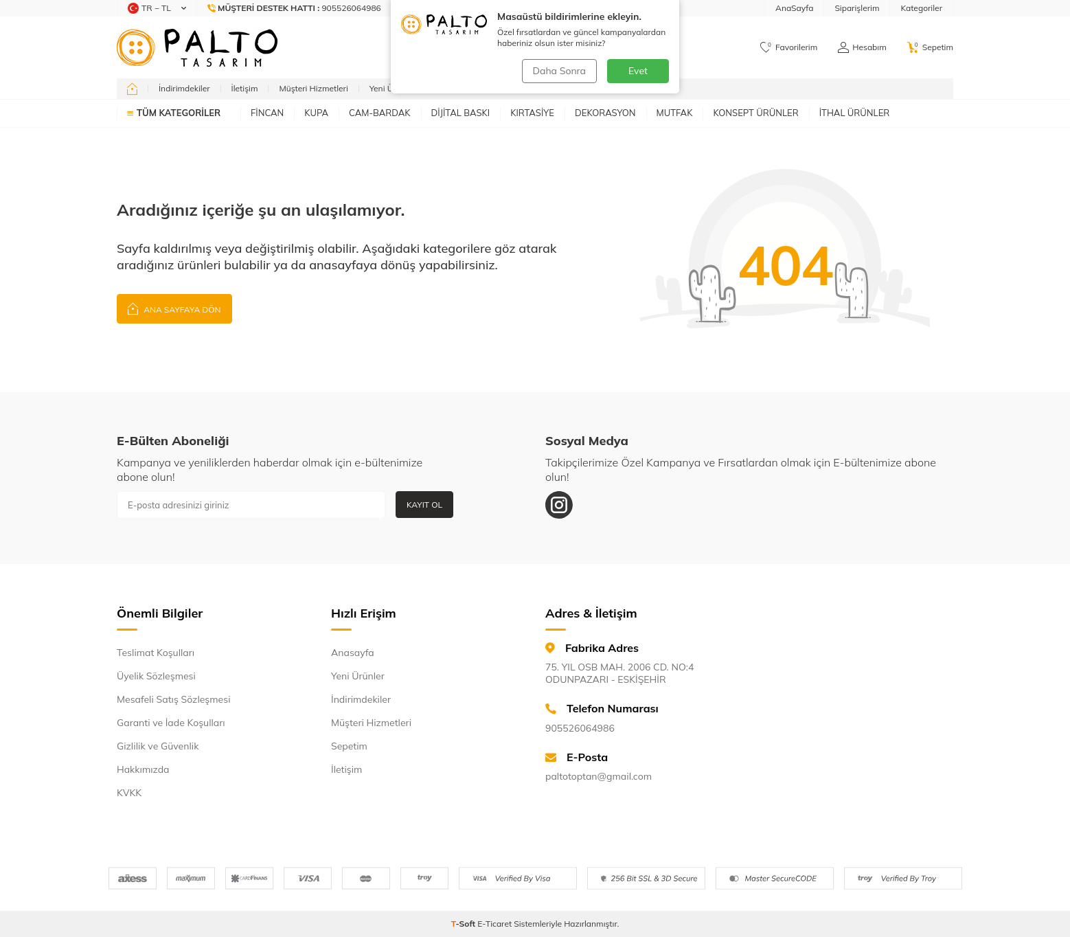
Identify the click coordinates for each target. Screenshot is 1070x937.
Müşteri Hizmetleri (313, 88)
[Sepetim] (930, 47)
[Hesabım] (862, 47)
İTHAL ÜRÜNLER (854, 112)
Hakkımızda (143, 769)
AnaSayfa (794, 8)
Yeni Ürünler (392, 88)
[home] (132, 88)
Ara (651, 47)
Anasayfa (352, 652)
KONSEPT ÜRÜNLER (755, 112)
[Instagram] (559, 505)
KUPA (316, 112)
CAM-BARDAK (380, 112)
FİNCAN (267, 112)
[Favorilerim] (788, 47)
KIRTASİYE (532, 112)
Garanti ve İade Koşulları (171, 722)
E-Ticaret (494, 923)
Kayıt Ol (424, 504)
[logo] (197, 47)
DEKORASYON (605, 112)
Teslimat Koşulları (155, 652)
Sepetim (349, 746)
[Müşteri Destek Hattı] (294, 8)
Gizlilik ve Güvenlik (157, 746)
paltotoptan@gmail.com (598, 776)
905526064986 (580, 728)
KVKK (129, 793)
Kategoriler (921, 8)
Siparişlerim (856, 8)
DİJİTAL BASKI (460, 112)
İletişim (244, 88)
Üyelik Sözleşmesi (156, 676)
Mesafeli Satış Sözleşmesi (173, 699)
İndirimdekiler (184, 88)
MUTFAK (675, 112)
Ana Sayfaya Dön (174, 308)
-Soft (464, 923)
